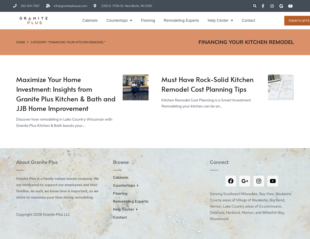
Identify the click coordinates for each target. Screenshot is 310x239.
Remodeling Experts (181, 20)
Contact (248, 20)
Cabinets (90, 20)
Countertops (119, 20)
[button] (254, 6)
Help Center (220, 20)
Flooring (148, 20)
